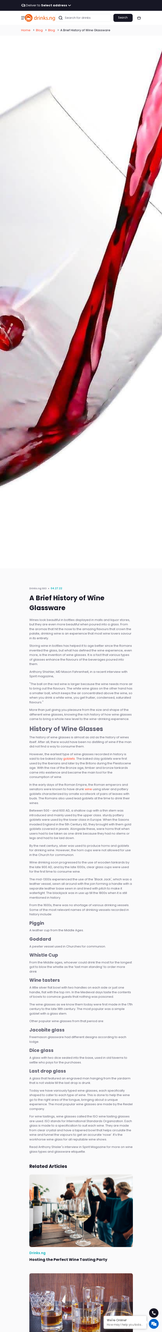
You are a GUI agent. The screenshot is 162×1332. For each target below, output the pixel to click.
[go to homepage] (40, 18)
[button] (23, 17)
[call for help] (153, 1313)
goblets (69, 758)
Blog (39, 30)
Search (123, 17)
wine (88, 789)
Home (26, 30)
